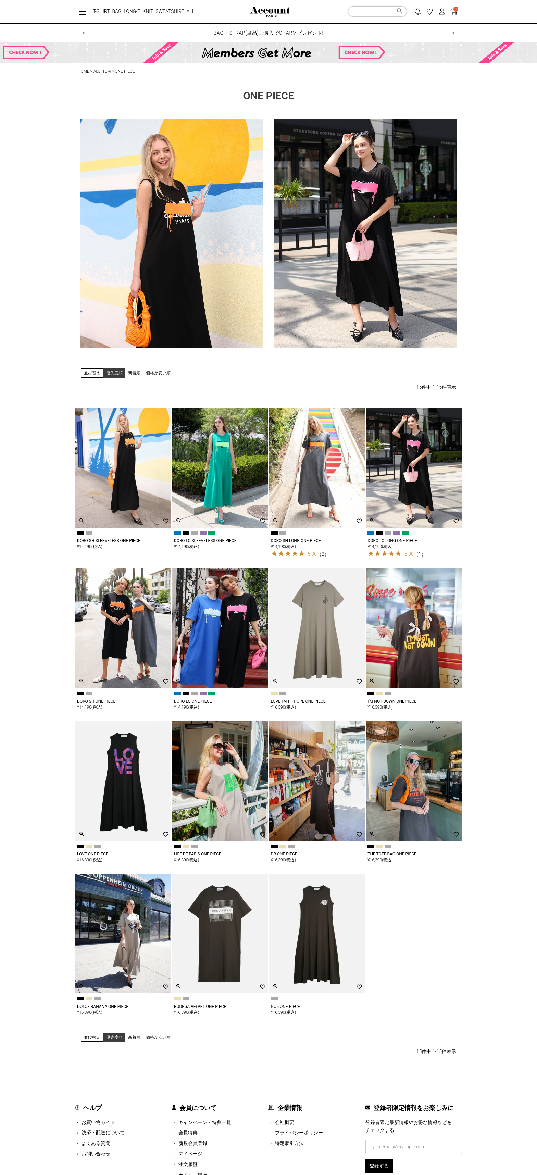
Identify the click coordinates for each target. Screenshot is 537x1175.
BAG (116, 11)
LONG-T (132, 11)
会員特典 (188, 1132)
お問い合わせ (96, 1154)
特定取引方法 (289, 1143)
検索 (399, 12)
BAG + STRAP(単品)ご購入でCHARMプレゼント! (269, 33)
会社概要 (284, 1122)
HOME (83, 71)
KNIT (148, 11)
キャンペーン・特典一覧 (204, 1122)
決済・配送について (103, 1132)
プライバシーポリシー (299, 1132)
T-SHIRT (101, 11)
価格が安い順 (158, 373)
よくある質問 (96, 1143)
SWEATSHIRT (169, 11)
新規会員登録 (192, 1143)
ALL (191, 11)
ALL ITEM (102, 71)
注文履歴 (188, 1164)
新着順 (134, 373)
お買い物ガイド (98, 1122)
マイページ (190, 1154)
